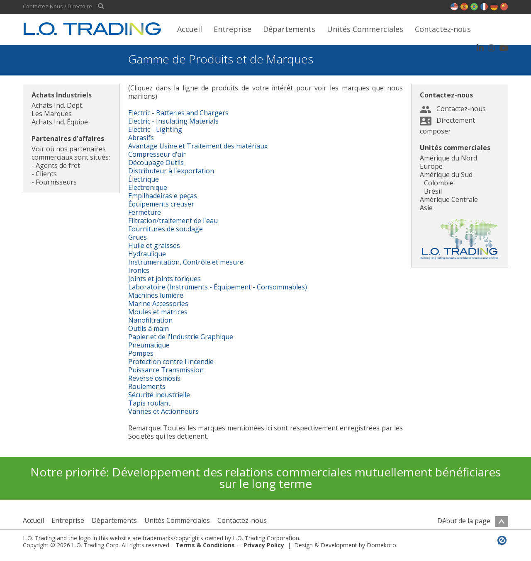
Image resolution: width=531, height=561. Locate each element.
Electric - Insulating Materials (173, 121)
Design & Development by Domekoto (345, 545)
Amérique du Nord (448, 158)
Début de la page (472, 520)
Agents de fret (58, 165)
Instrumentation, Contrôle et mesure (186, 262)
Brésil (433, 191)
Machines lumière (155, 295)
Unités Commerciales (365, 29)
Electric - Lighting (155, 129)
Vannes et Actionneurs (163, 411)
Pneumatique (149, 345)
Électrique (143, 179)
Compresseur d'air (157, 154)
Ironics (138, 270)
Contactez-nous (443, 29)
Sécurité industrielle (159, 394)
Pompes (140, 353)
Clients (46, 173)
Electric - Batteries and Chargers (178, 112)
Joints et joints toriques (164, 278)
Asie (426, 207)
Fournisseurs (56, 182)
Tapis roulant (149, 403)
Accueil (189, 29)
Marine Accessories (158, 303)
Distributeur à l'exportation (171, 170)
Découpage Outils (156, 162)
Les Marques (52, 113)
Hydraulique (147, 253)
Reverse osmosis (154, 378)
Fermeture (144, 212)
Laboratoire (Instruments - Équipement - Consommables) (217, 286)
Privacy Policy (264, 545)
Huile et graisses (154, 245)
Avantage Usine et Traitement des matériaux (198, 146)
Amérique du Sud (446, 174)
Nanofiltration (150, 320)
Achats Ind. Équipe (60, 121)
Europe (431, 166)
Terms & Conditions (205, 545)
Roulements (147, 386)
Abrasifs (141, 137)
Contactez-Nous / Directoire (57, 6)
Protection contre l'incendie (171, 361)
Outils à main (148, 328)
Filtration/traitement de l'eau (173, 220)
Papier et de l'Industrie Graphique (180, 336)
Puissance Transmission (166, 369)
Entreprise (232, 29)
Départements (289, 29)
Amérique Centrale (449, 199)
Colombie (438, 182)
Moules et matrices (158, 311)
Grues (137, 237)
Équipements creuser (161, 204)
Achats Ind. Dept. (57, 105)
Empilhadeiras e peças (162, 195)
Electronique (147, 187)
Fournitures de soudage (165, 228)
